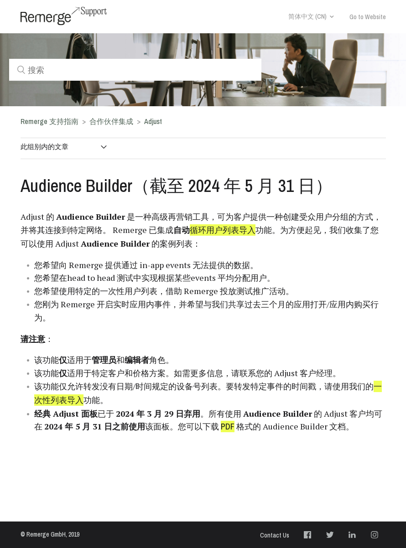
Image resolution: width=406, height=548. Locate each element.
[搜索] (135, 70)
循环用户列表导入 (222, 230)
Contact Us (274, 535)
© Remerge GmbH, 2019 (50, 534)
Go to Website (367, 17)
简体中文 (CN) (307, 16)
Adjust (153, 121)
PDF (227, 426)
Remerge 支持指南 (49, 121)
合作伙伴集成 (111, 121)
